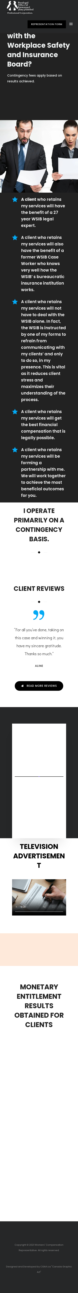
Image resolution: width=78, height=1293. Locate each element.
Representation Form (46, 24)
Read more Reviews (39, 686)
